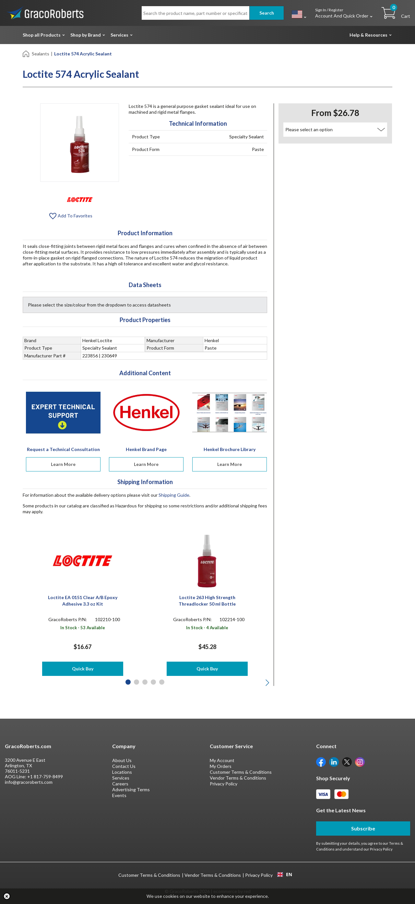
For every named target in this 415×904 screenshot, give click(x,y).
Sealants (40, 53)
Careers (120, 783)
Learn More (63, 464)
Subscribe (363, 828)
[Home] (26, 53)
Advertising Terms (131, 789)
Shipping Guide (174, 495)
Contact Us (124, 766)
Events (119, 795)
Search (266, 13)
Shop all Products (42, 35)
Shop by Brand (85, 35)
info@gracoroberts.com (29, 782)
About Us (122, 760)
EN (284, 874)
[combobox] (284, 874)
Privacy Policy (223, 783)
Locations (122, 772)
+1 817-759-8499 (45, 776)
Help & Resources (368, 35)
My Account (222, 760)
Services (119, 35)
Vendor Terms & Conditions (238, 778)
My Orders (220, 766)
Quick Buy (82, 668)
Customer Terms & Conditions (241, 772)
